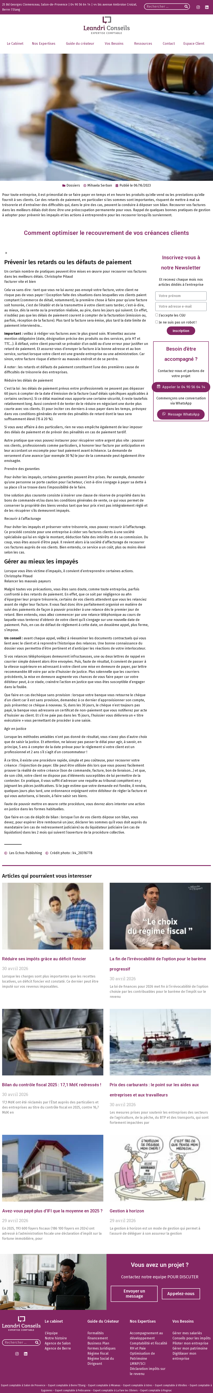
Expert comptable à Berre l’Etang (66, 1385)
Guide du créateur (81, 44)
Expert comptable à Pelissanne (73, 1390)
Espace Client (194, 44)
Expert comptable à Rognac (156, 1390)
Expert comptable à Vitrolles (171, 1385)
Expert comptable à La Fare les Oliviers (115, 1390)
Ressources (144, 44)
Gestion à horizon (127, 1210)
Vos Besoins (115, 44)
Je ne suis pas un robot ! (177, 322)
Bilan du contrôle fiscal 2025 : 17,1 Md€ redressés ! (51, 1084)
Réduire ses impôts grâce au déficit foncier (44, 958)
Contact (169, 44)
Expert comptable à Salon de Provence (23, 1385)
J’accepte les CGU (172, 315)
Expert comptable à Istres (137, 1385)
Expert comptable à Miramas (104, 1385)
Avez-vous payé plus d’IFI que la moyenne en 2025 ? (52, 1210)
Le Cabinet (15, 44)
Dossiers (73, 185)
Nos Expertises (44, 44)
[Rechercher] (186, 6)
